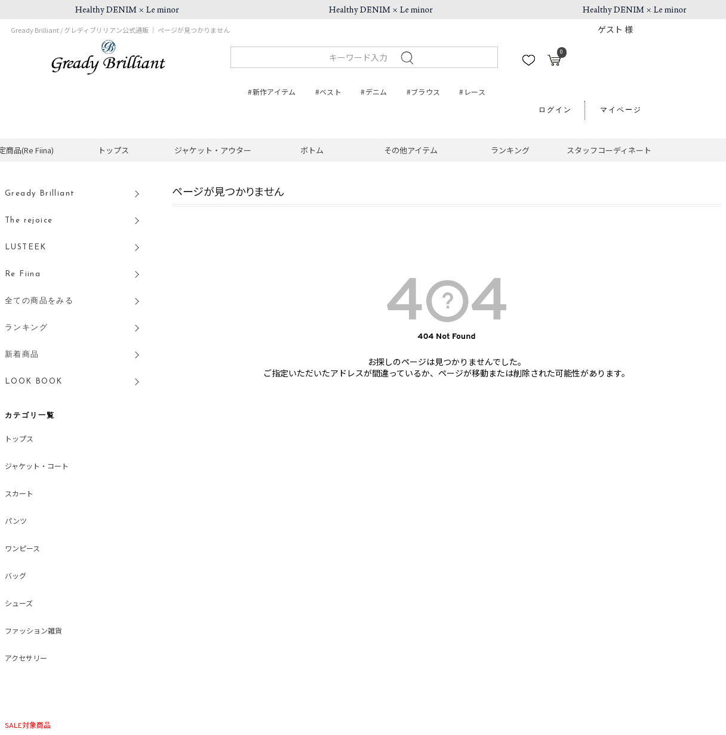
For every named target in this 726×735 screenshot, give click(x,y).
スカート (19, 494)
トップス (113, 150)
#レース (472, 92)
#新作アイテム (272, 92)
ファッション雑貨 (33, 632)
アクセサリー (26, 659)
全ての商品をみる (39, 301)
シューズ (19, 604)
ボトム (312, 150)
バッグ (15, 577)
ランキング (510, 150)
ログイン (555, 110)
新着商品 (22, 355)
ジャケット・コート (37, 467)
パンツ (16, 522)
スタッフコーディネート (609, 150)
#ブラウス (424, 92)
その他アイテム (411, 150)
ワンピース (22, 549)
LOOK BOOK (34, 381)
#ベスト (328, 92)
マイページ (621, 110)
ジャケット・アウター (212, 150)
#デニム (374, 92)
